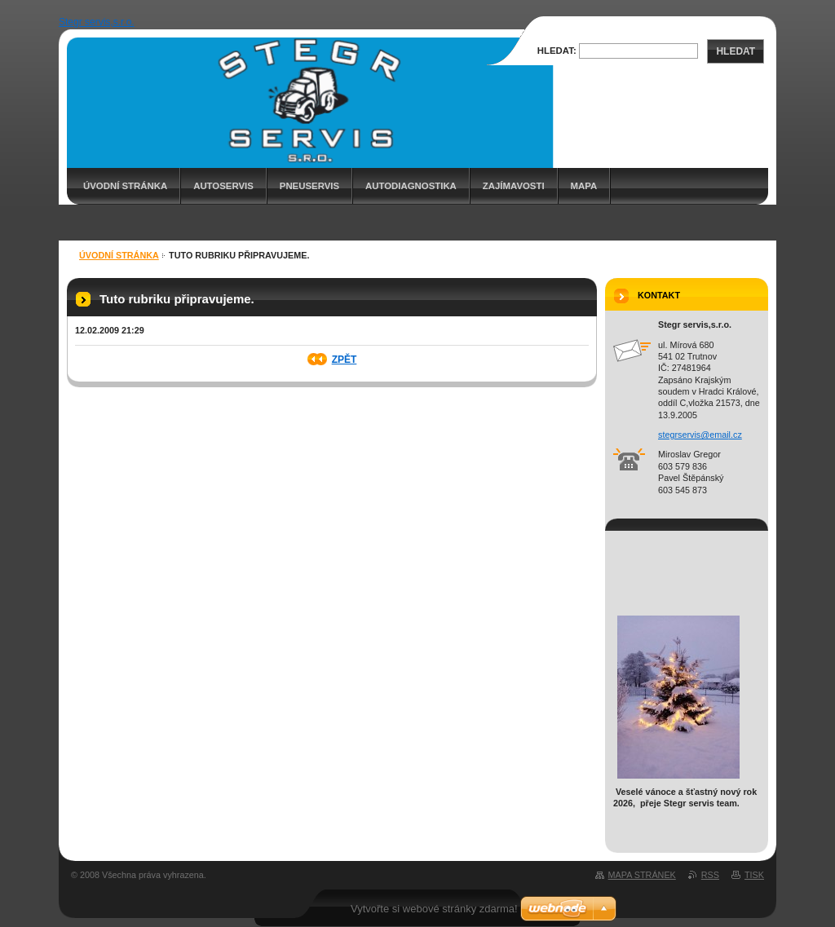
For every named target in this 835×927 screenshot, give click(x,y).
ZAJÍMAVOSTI (514, 186)
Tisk (754, 875)
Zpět (344, 359)
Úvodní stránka (125, 186)
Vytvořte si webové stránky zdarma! (434, 909)
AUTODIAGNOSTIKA (411, 186)
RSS (710, 875)
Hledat (735, 51)
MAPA (584, 186)
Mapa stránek (642, 875)
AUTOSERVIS (223, 186)
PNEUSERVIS (309, 186)
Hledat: (557, 50)
